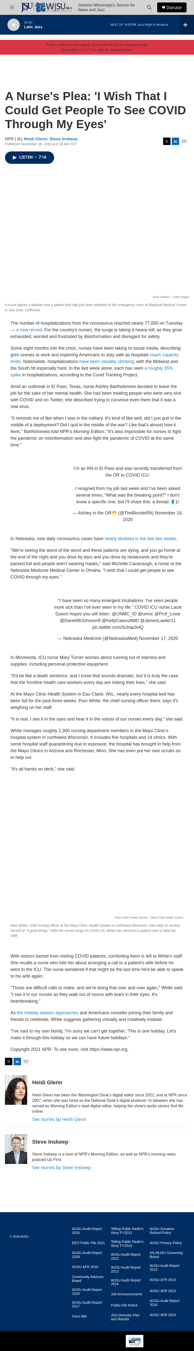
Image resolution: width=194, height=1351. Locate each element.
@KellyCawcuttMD (120, 620)
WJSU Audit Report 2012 (126, 1256)
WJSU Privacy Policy (166, 1243)
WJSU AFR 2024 (163, 1315)
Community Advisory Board (88, 1279)
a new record (29, 329)
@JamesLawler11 (158, 620)
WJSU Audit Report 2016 (87, 1231)
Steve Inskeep (63, 139)
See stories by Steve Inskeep (61, 1167)
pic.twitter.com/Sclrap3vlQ (117, 627)
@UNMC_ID (124, 613)
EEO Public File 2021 (88, 1243)
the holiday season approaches (48, 1012)
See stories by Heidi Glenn (59, 1119)
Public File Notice (124, 1305)
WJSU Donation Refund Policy (162, 1231)
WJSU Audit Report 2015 (165, 1268)
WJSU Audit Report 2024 (165, 1303)
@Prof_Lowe (167, 613)
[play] (14, 25)
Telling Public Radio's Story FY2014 (127, 1244)
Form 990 (79, 1316)
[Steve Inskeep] (16, 1149)
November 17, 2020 (158, 638)
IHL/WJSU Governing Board (166, 1255)
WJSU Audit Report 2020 (87, 1292)
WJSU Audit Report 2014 (126, 1282)
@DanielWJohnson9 (80, 620)
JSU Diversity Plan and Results (125, 1317)
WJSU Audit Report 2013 (126, 1269)
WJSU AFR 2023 (163, 1291)
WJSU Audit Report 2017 (87, 1304)
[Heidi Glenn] (16, 1090)
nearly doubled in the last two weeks (140, 538)
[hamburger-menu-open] (12, 7)
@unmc (145, 613)
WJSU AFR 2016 (85, 1267)
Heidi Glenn (35, 139)
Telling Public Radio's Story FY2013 (127, 1231)
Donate (174, 7)
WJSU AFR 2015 (163, 1280)
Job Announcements (126, 1294)
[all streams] (186, 25)
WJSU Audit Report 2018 (87, 1255)
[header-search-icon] (149, 7)
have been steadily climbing (106, 361)
